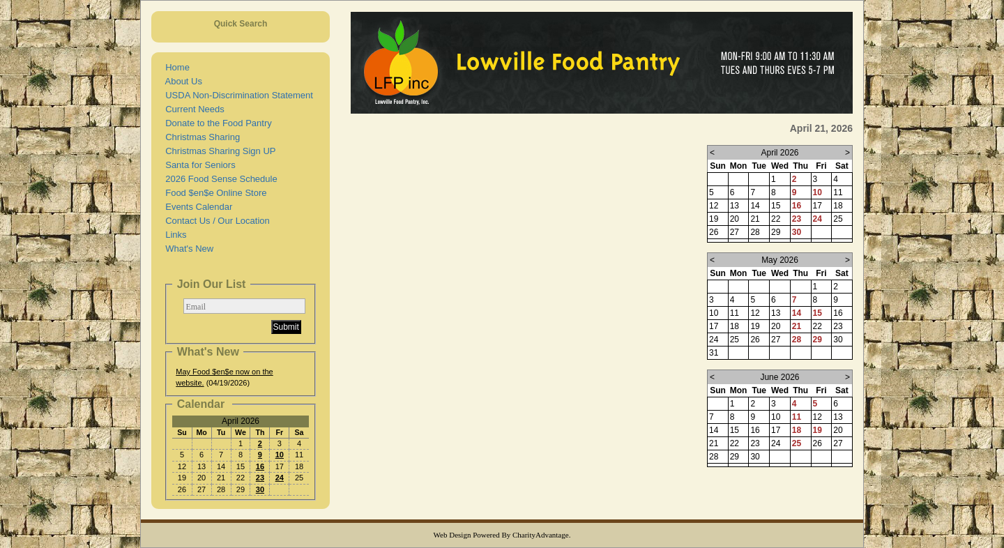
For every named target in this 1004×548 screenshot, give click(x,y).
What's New (186, 248)
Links (173, 234)
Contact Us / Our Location (215, 220)
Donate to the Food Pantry (216, 123)
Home (175, 67)
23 (260, 477)
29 (817, 339)
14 (796, 313)
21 (796, 326)
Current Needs (192, 109)
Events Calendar (196, 206)
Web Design (452, 535)
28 (796, 339)
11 (796, 417)
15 (817, 313)
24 (279, 477)
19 (817, 430)
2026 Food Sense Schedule (218, 179)
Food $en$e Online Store (213, 193)
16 (260, 466)
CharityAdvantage (540, 535)
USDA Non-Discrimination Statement (236, 95)
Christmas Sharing (200, 137)
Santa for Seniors (198, 165)
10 (279, 454)
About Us (181, 81)
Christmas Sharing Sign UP (217, 151)
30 (260, 489)
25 (796, 443)
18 (796, 430)
